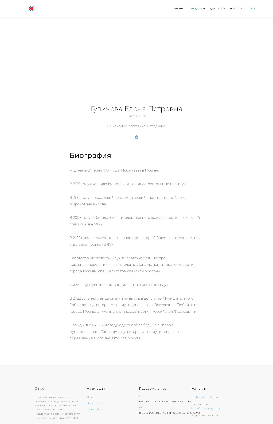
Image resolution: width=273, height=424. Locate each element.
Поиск (251, 8)
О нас (90, 397)
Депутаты (216, 8)
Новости (236, 8)
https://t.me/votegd (207, 397)
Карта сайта (94, 409)
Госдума (196, 8)
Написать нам (95, 403)
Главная (179, 8)
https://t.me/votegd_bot (205, 408)
